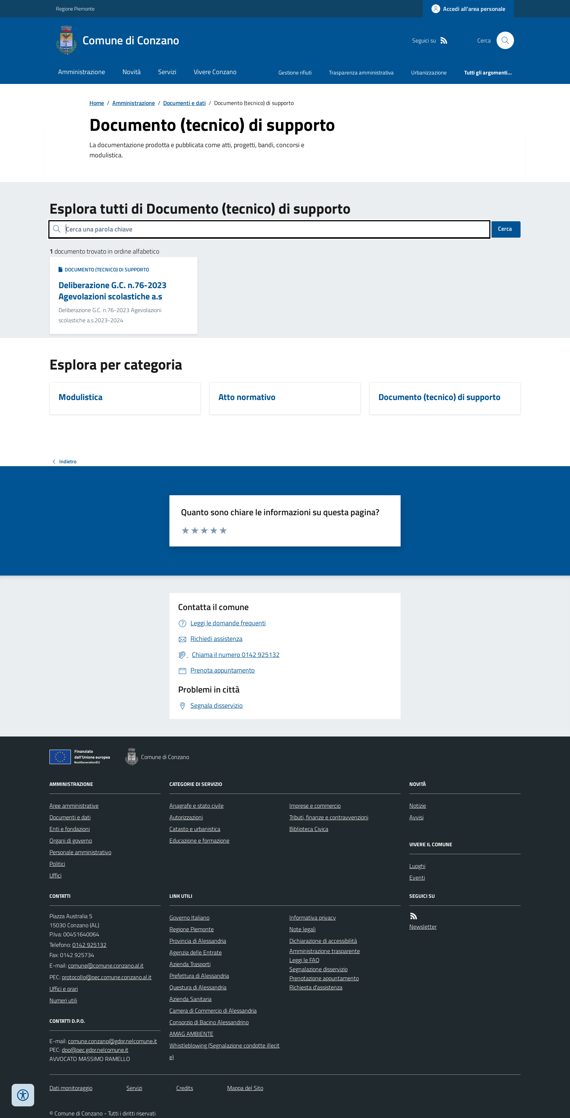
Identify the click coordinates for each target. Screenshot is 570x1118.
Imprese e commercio (315, 805)
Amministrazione (81, 72)
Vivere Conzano (215, 72)
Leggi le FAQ (304, 960)
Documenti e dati (184, 102)
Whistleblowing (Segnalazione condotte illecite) (224, 1051)
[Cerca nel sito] (502, 40)
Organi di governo (70, 840)
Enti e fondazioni (69, 828)
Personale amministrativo (80, 852)
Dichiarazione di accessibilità (323, 940)
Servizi (167, 72)
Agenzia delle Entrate (195, 952)
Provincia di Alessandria (197, 940)
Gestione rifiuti (295, 72)
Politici (57, 863)
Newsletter (423, 926)
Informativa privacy (312, 917)
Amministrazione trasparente (324, 951)
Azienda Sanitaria (190, 998)
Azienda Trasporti (189, 964)
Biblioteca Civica (308, 828)
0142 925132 (89, 944)
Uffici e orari (63, 988)
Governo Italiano (189, 917)
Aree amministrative (74, 805)
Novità (132, 72)
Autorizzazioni (186, 817)
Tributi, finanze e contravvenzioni (328, 817)
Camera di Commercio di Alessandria (213, 1010)
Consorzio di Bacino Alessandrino (209, 1022)
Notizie (417, 805)
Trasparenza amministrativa (361, 72)
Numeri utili (63, 1000)
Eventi (417, 877)
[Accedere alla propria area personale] (468, 8)
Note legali (302, 929)
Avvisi (416, 817)
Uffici (55, 875)
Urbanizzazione (429, 72)
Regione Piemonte (75, 8)
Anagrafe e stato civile (196, 805)
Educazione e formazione (199, 840)
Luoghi (417, 865)
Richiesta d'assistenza (315, 987)
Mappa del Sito (245, 1087)
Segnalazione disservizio (318, 969)
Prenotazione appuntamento (324, 978)
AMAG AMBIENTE (191, 1033)
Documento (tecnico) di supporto (104, 269)
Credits (184, 1087)
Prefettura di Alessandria (199, 975)
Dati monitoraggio (70, 1087)
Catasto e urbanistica (194, 828)
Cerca (505, 228)
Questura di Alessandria (197, 987)
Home (96, 102)
